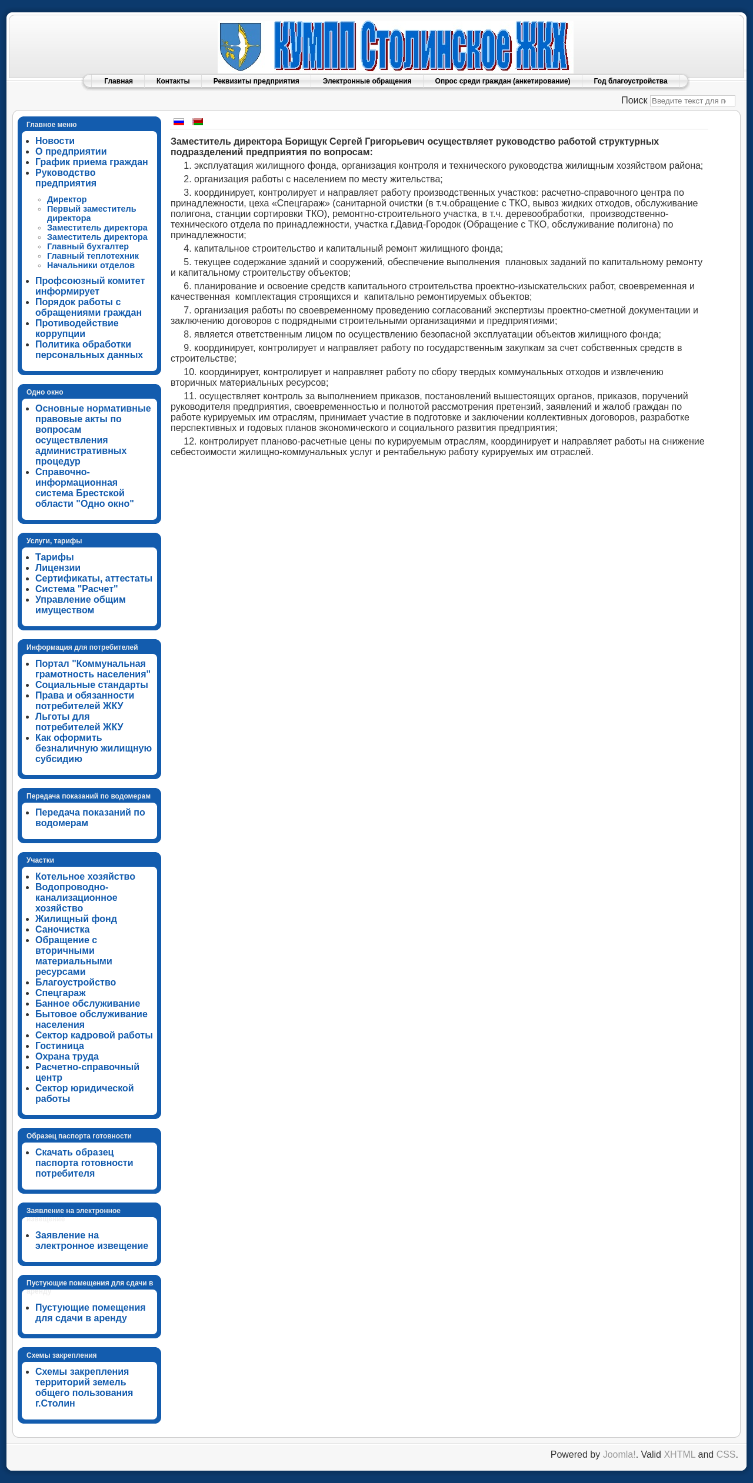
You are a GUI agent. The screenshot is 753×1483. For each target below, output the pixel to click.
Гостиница (59, 1046)
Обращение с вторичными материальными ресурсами (73, 956)
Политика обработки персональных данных (89, 349)
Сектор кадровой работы (94, 1035)
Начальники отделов (91, 265)
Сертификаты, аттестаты (93, 578)
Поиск (634, 100)
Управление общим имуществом (80, 604)
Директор (67, 199)
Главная (118, 81)
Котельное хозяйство (85, 876)
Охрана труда (67, 1056)
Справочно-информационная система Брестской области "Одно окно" (84, 488)
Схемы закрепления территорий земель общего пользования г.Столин (84, 1387)
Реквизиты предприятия (256, 81)
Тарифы (54, 557)
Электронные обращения (367, 81)
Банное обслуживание (87, 1003)
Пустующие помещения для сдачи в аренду (90, 1312)
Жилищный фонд (76, 919)
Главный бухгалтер (88, 246)
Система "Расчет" (76, 589)
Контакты (173, 81)
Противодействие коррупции (77, 328)
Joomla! (619, 1454)
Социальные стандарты (91, 685)
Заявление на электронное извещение (91, 1240)
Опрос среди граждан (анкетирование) (503, 81)
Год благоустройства (631, 81)
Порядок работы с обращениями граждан (88, 307)
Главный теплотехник (93, 255)
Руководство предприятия (65, 178)
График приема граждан (91, 162)
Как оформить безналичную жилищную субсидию (93, 748)
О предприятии (71, 151)
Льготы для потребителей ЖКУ (79, 722)
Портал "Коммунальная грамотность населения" (93, 669)
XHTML (679, 1454)
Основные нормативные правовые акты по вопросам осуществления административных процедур (93, 434)
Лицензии (58, 568)
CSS (726, 1454)
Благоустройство (75, 982)
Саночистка (62, 929)
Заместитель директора (97, 227)
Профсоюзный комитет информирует (90, 286)
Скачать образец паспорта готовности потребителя (84, 1162)
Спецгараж (60, 993)
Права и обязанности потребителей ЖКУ (84, 700)
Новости (55, 141)
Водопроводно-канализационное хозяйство (76, 897)
